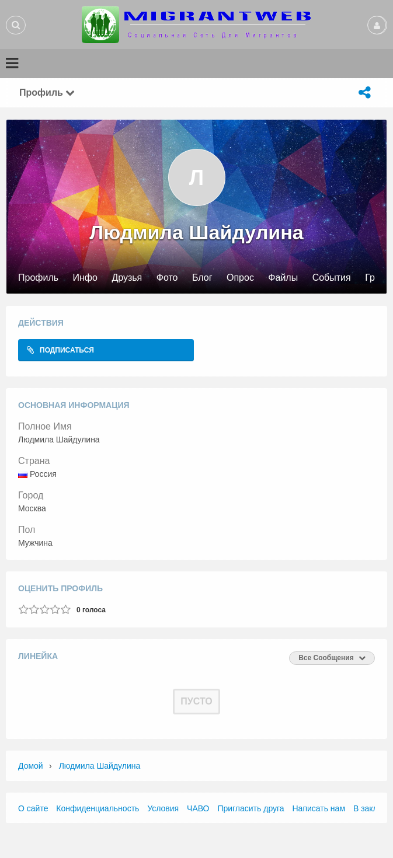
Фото (167, 277)
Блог (202, 277)
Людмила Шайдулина (100, 765)
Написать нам (319, 808)
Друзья (127, 277)
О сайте (33, 808)
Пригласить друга (250, 808)
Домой (30, 765)
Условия (163, 808)
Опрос (240, 277)
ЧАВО (198, 808)
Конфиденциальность (97, 808)
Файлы (283, 277)
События (331, 277)
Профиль (38, 277)
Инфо (85, 277)
